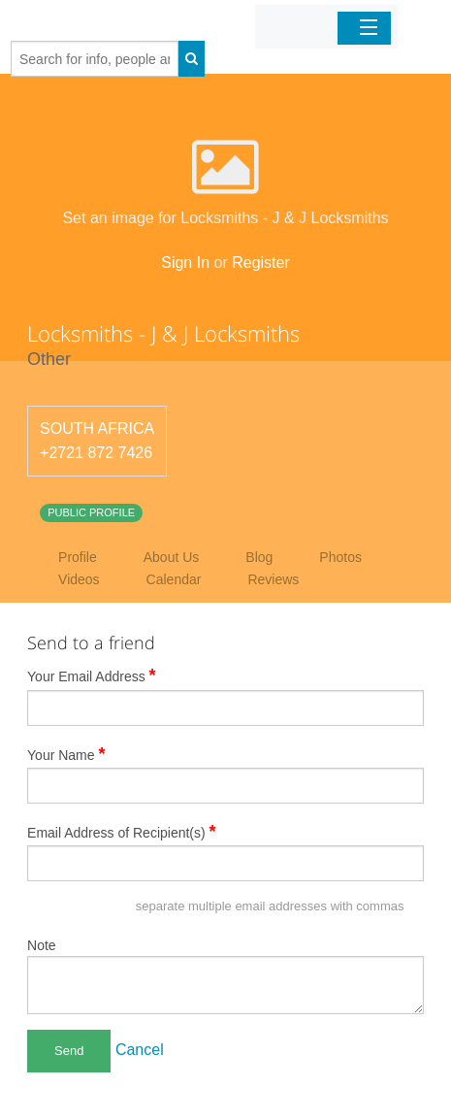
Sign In (185, 262)
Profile (77, 557)
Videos (79, 579)
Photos (340, 557)
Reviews (273, 579)
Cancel (139, 1049)
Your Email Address (91, 675)
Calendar (174, 579)
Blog (259, 557)
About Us (172, 557)
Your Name (66, 754)
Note (41, 945)
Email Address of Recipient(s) (121, 831)
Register (261, 262)
